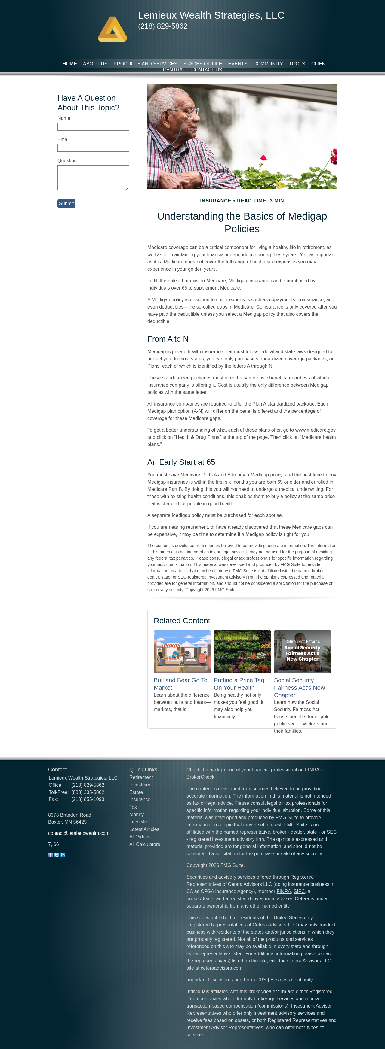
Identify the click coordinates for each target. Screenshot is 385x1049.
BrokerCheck (200, 777)
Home (70, 63)
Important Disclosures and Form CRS (226, 979)
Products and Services (145, 63)
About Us (95, 63)
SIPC (299, 891)
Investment (141, 784)
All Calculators (144, 844)
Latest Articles (144, 829)
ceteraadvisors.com (221, 968)
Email (63, 139)
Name (63, 118)
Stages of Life (202, 63)
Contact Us (206, 69)
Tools (297, 63)
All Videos (140, 836)
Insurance (139, 799)
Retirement (141, 777)
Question (67, 160)
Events (237, 63)
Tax (133, 807)
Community (268, 63)
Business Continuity (291, 979)
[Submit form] (66, 203)
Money (136, 814)
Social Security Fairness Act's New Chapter (299, 687)
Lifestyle (138, 821)
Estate (136, 792)
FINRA (284, 891)
